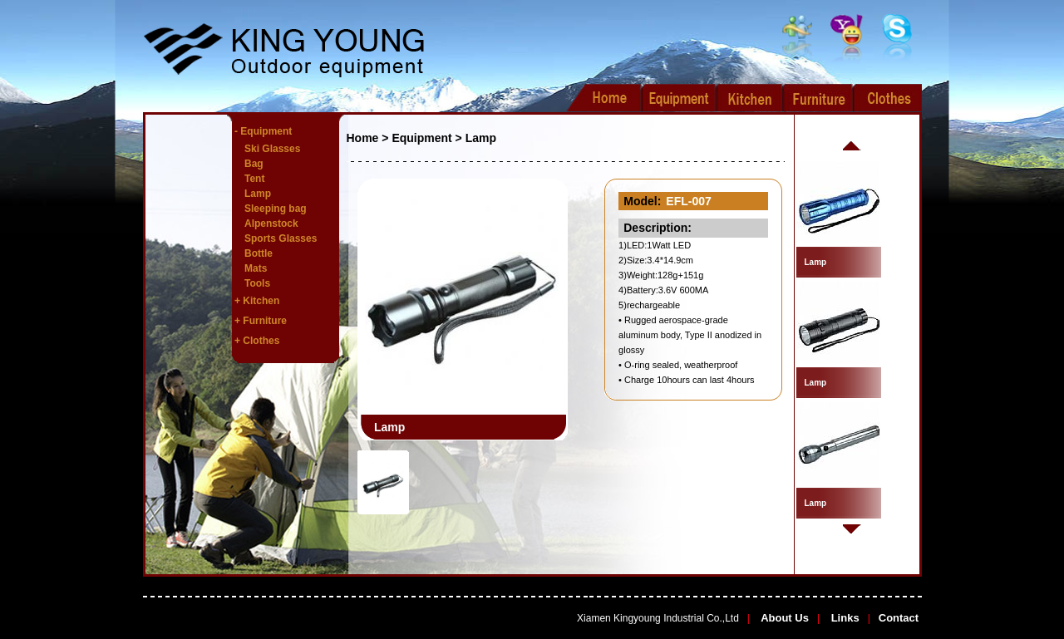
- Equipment (263, 131)
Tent (254, 178)
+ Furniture (260, 321)
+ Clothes (256, 341)
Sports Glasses (280, 238)
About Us (783, 618)
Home (363, 138)
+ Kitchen (256, 301)
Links (844, 618)
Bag (254, 164)
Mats (255, 268)
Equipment (421, 138)
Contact (899, 618)
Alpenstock (271, 223)
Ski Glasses (272, 149)
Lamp (257, 193)
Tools (257, 283)
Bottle (258, 253)
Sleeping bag (275, 208)
